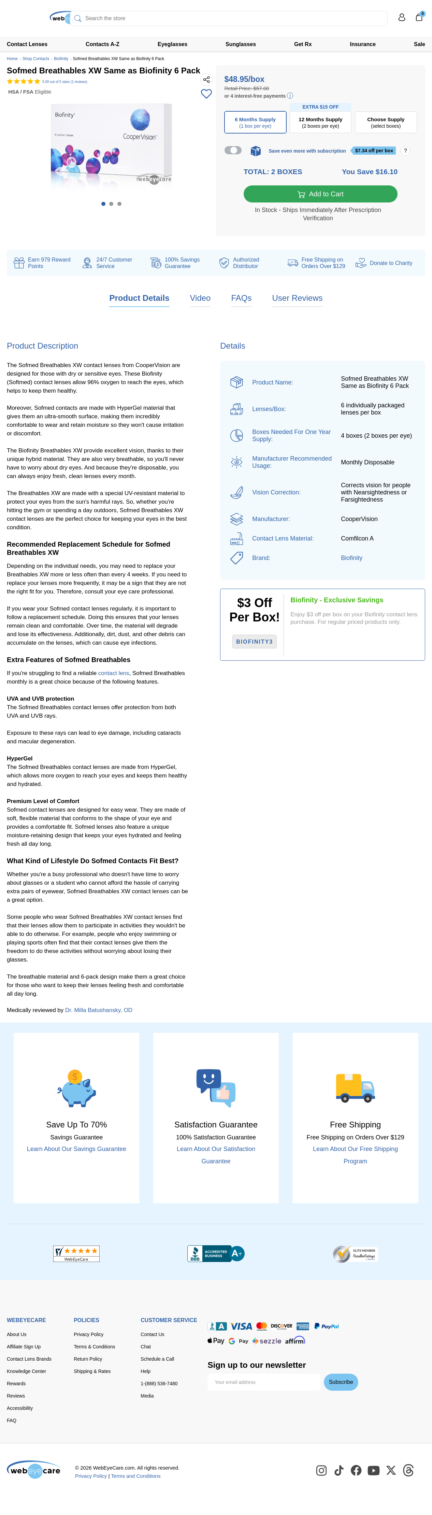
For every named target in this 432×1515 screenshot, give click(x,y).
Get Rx (303, 44)
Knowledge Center (26, 1372)
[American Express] (302, 1327)
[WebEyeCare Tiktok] (339, 1471)
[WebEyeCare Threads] (409, 1471)
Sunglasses (241, 44)
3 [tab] (119, 204)
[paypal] (326, 1327)
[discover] (282, 1327)
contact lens (113, 674)
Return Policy (88, 1359)
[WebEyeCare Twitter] (391, 1471)
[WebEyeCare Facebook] (356, 1471)
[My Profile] (402, 20)
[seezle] (267, 1341)
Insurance (363, 44)
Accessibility (20, 1409)
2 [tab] (111, 204)
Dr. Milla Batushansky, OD (98, 1011)
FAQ (11, 1421)
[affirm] (295, 1340)
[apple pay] (216, 1341)
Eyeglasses (172, 44)
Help (145, 1372)
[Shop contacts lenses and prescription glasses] (28, 20)
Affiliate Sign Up (24, 1347)
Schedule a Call (157, 1359)
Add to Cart (321, 195)
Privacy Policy (88, 1335)
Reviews (16, 1396)
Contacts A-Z (102, 44)
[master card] (262, 1327)
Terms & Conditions (94, 1347)
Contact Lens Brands (29, 1359)
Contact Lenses (27, 44)
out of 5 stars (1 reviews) (64, 82)
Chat (146, 1347)
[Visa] (241, 1327)
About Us (17, 1335)
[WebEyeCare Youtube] (374, 1471)
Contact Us (152, 1335)
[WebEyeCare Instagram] (322, 1471)
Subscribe (341, 1383)
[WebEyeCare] (34, 1470)
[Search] (78, 18)
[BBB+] (216, 1254)
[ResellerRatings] (355, 1254)
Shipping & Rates (92, 1372)
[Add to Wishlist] (206, 94)
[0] (419, 19)
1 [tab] (103, 204)
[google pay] (238, 1341)
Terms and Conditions (135, 1476)
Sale (419, 44)
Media (147, 1396)
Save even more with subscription (307, 151)
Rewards (16, 1384)
